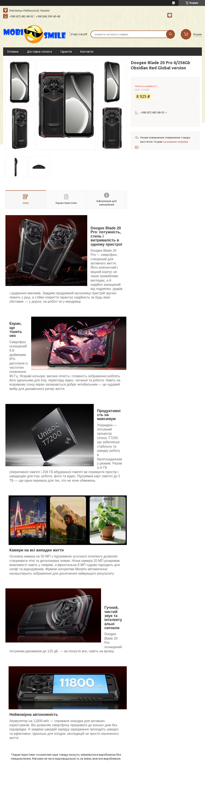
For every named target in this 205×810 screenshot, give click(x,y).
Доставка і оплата (39, 51)
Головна (12, 51)
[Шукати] (170, 34)
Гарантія (66, 51)
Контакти (86, 51)
